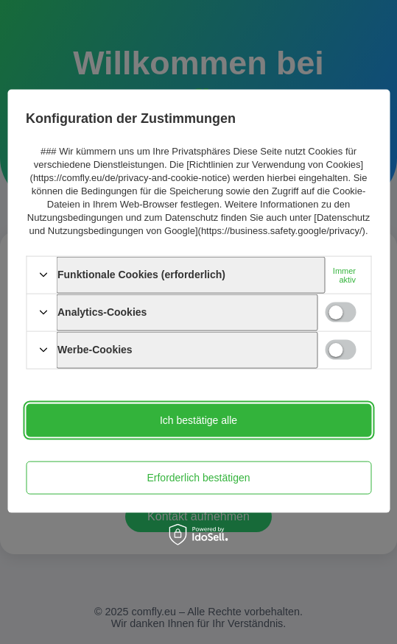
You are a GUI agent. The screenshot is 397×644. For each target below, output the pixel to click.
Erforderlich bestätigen (198, 478)
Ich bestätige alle (198, 420)
